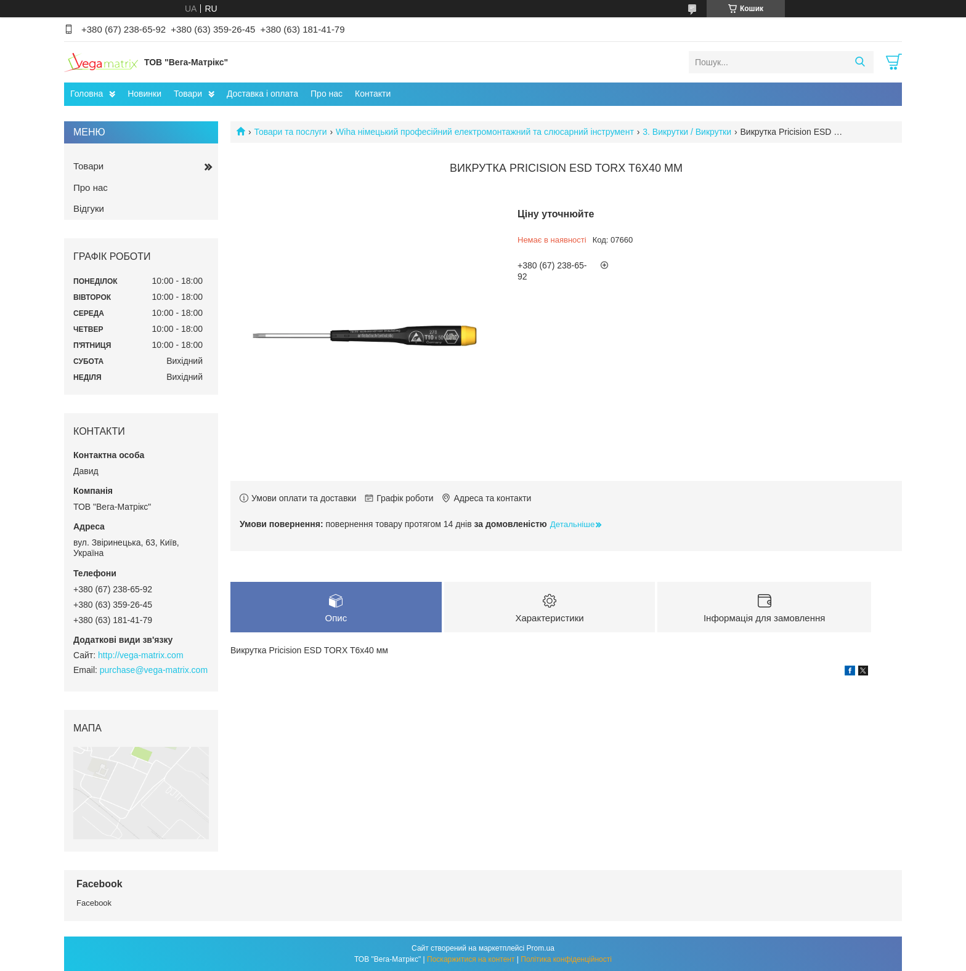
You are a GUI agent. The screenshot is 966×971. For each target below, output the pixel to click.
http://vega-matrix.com (141, 655)
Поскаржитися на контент (470, 959)
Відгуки (88, 208)
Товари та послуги (290, 132)
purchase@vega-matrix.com (154, 670)
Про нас (326, 94)
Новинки (144, 94)
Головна (86, 94)
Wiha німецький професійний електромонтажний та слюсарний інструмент (485, 132)
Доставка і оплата (262, 94)
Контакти (373, 94)
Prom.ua (540, 948)
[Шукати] (860, 62)
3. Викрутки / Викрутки (687, 132)
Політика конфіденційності (566, 959)
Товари (188, 94)
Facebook (94, 903)
